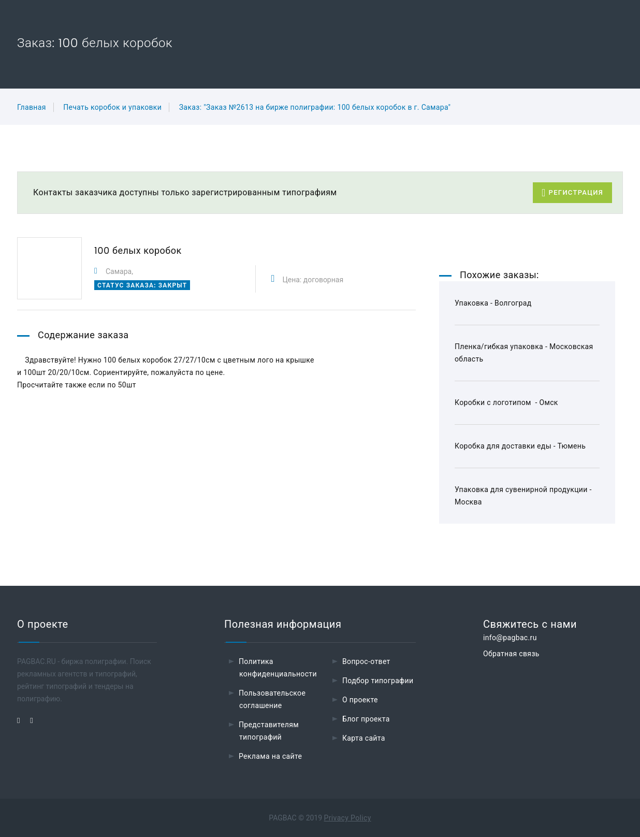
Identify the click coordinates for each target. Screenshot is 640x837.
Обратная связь (511, 654)
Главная (31, 107)
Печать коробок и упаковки (112, 107)
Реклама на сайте (270, 756)
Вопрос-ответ (366, 661)
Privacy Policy (347, 818)
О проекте (360, 700)
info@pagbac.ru (510, 637)
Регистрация (572, 192)
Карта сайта (363, 738)
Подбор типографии (378, 680)
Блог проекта (366, 719)
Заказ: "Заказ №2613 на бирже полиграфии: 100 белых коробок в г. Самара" (315, 107)
